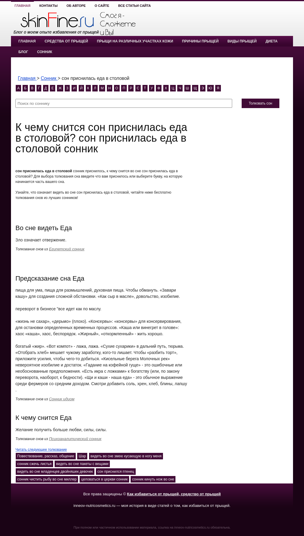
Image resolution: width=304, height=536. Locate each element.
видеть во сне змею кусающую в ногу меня (126, 456)
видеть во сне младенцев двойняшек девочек (55, 471)
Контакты (48, 5)
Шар (82, 456)
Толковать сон (260, 103)
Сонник (44, 52)
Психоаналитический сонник (75, 439)
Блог (23, 52)
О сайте (102, 5)
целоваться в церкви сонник (104, 479)
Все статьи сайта (134, 5)
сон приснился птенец (115, 471)
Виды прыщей (241, 41)
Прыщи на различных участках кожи (135, 41)
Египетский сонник (66, 249)
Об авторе (76, 5)
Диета (271, 41)
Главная (22, 5)
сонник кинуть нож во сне (153, 479)
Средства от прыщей (66, 41)
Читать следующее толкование (41, 450)
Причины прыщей (200, 41)
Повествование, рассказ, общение (45, 456)
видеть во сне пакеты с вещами (82, 464)
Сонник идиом (62, 399)
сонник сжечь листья (34, 464)
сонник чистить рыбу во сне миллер (47, 479)
